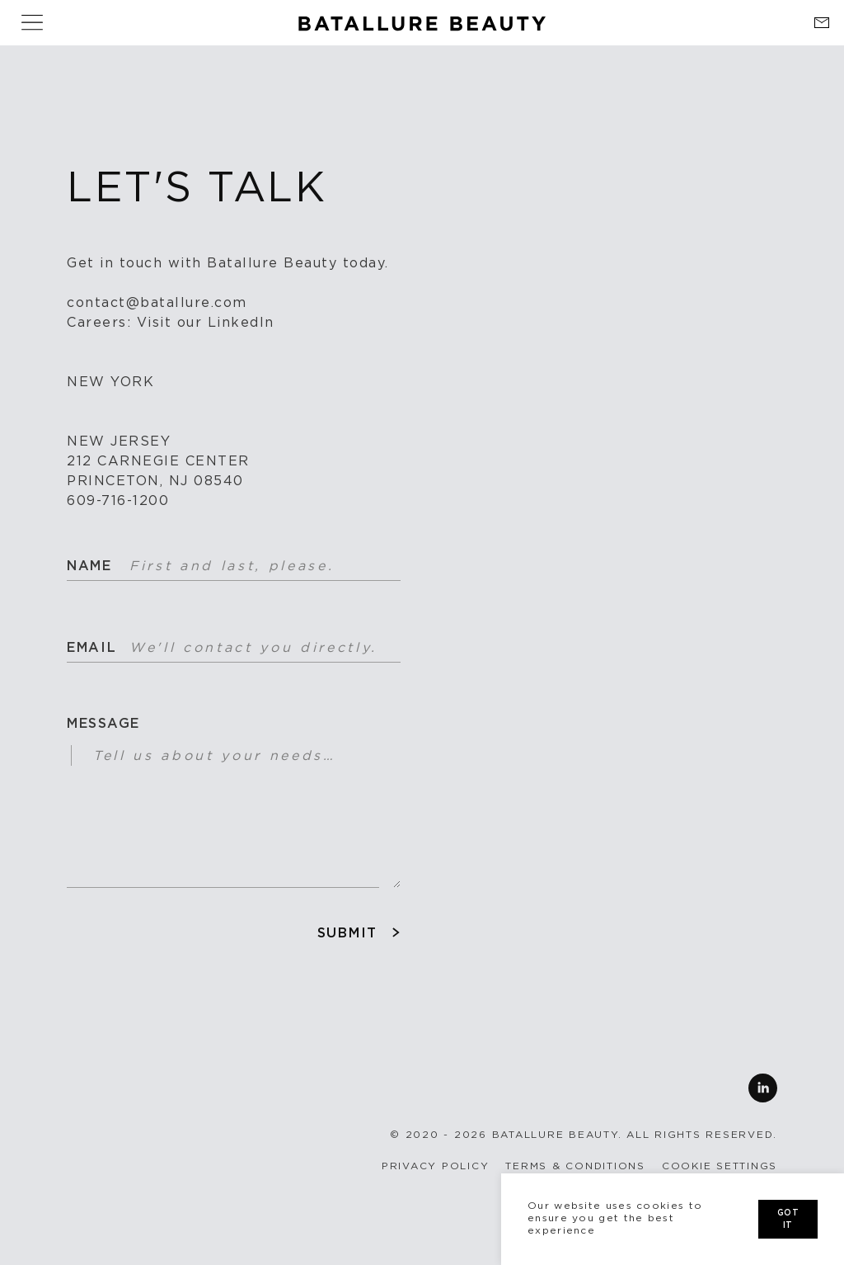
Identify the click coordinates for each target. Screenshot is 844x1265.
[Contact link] (821, 22)
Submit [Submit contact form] (347, 933)
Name (87, 566)
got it (788, 1219)
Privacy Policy (436, 1166)
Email (87, 647)
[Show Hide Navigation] (32, 22)
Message (103, 723)
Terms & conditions (575, 1166)
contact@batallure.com (157, 302)
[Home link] (422, 17)
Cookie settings (719, 1166)
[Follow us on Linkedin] (422, 1088)
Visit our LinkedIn (205, 322)
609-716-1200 (118, 500)
